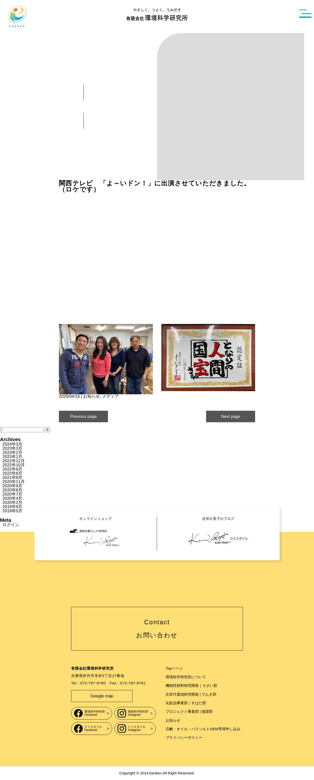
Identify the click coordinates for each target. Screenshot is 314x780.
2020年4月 (12, 498)
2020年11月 (13, 481)
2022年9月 (12, 469)
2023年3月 (12, 448)
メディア (110, 396)
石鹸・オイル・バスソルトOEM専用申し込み (203, 729)
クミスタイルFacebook (88, 728)
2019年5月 (12, 511)
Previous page (83, 416)
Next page (230, 416)
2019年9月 (12, 506)
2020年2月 (12, 502)
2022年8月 (12, 473)
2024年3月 (12, 444)
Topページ (174, 668)
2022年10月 (13, 465)
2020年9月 (12, 486)
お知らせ (91, 396)
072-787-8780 (93, 683)
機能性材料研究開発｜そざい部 (191, 685)
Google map (102, 696)
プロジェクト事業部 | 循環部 (189, 711)
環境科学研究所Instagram (133, 713)
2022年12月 (13, 461)
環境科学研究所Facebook (89, 713)
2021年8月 (12, 477)
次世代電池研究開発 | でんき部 (191, 694)
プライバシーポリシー (184, 737)
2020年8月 (12, 490)
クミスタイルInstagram (131, 728)
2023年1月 (12, 456)
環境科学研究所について (186, 677)
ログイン (10, 525)
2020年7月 (12, 494)
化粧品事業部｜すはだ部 (186, 703)
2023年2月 (12, 452)
